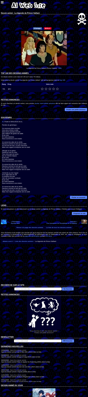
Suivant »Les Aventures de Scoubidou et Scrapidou (61, 222)
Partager (37, 28)
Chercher (68, 289)
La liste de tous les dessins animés (59, 227)
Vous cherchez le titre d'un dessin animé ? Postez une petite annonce (44, 315)
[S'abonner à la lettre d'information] (37, 340)
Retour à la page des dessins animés (29, 227)
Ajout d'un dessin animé (18, 350)
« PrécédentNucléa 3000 (15, 222)
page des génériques (32, 236)
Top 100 (62, 80)
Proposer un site (79, 213)
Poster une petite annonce (75, 109)
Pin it (47, 28)
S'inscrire (67, 341)
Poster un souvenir (78, 197)
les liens (49, 236)
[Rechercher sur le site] (38, 289)
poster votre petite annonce (45, 103)
